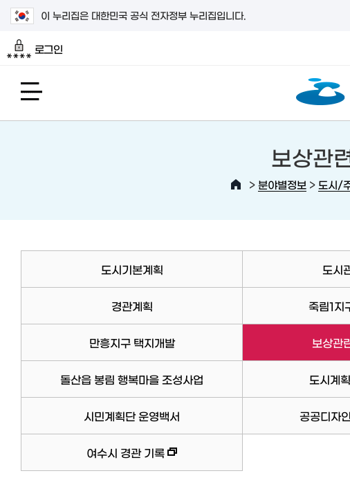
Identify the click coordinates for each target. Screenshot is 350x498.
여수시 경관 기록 (99, 459)
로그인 (35, 49)
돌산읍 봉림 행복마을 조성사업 (131, 379)
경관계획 (132, 305)
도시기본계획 (132, 269)
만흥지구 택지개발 (132, 342)
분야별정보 (282, 184)
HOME (235, 184)
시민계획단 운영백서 (132, 415)
